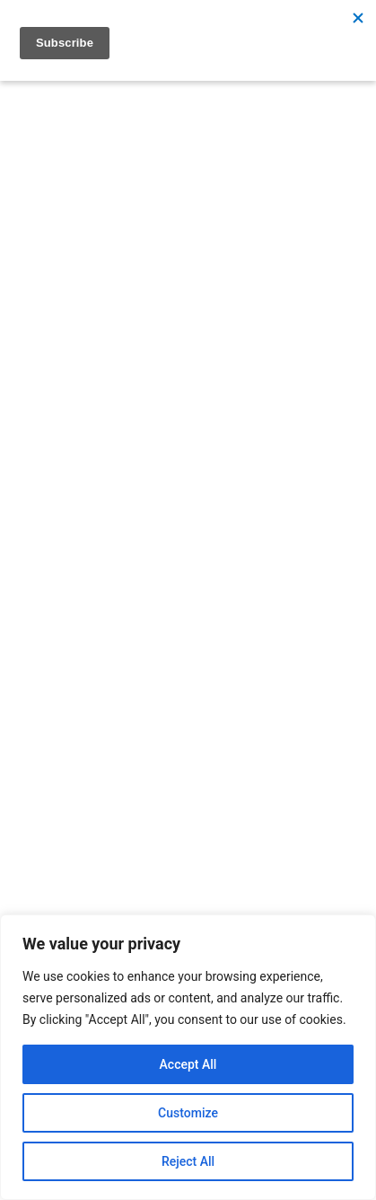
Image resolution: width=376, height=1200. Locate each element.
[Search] (288, 350)
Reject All (188, 1161)
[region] (188, 1057)
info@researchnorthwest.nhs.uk (168, 857)
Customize (188, 1113)
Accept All (188, 1064)
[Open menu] (37, 295)
